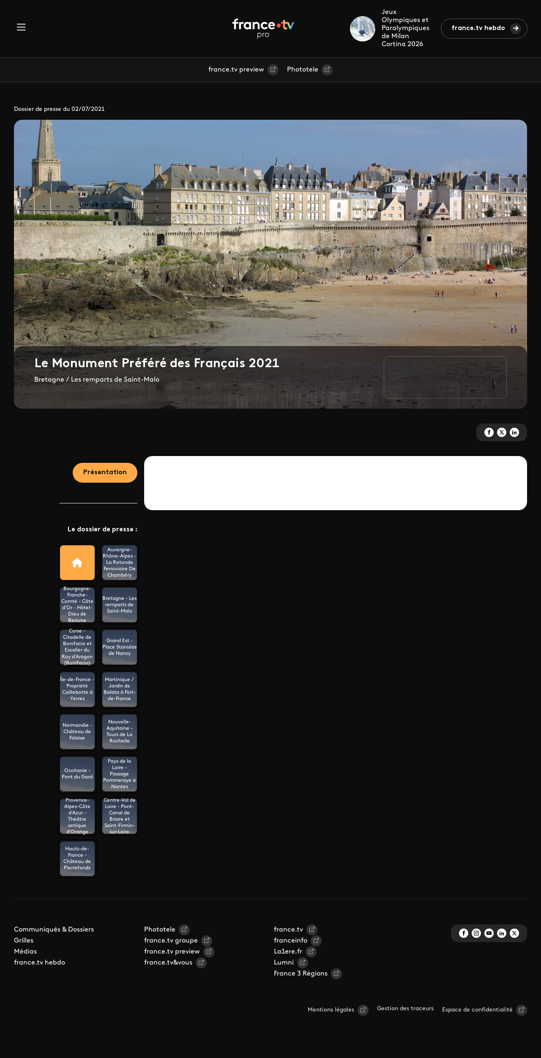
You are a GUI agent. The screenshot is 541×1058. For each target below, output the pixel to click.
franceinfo (290, 940)
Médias (25, 951)
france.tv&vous (168, 962)
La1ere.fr (288, 951)
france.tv (288, 929)
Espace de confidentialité (477, 1010)
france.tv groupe (171, 940)
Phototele (302, 69)
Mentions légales (331, 1010)
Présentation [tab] (105, 472)
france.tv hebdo (478, 28)
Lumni (284, 962)
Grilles (23, 940)
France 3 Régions (301, 973)
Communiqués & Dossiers (54, 929)
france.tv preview (236, 69)
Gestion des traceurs (405, 1009)
